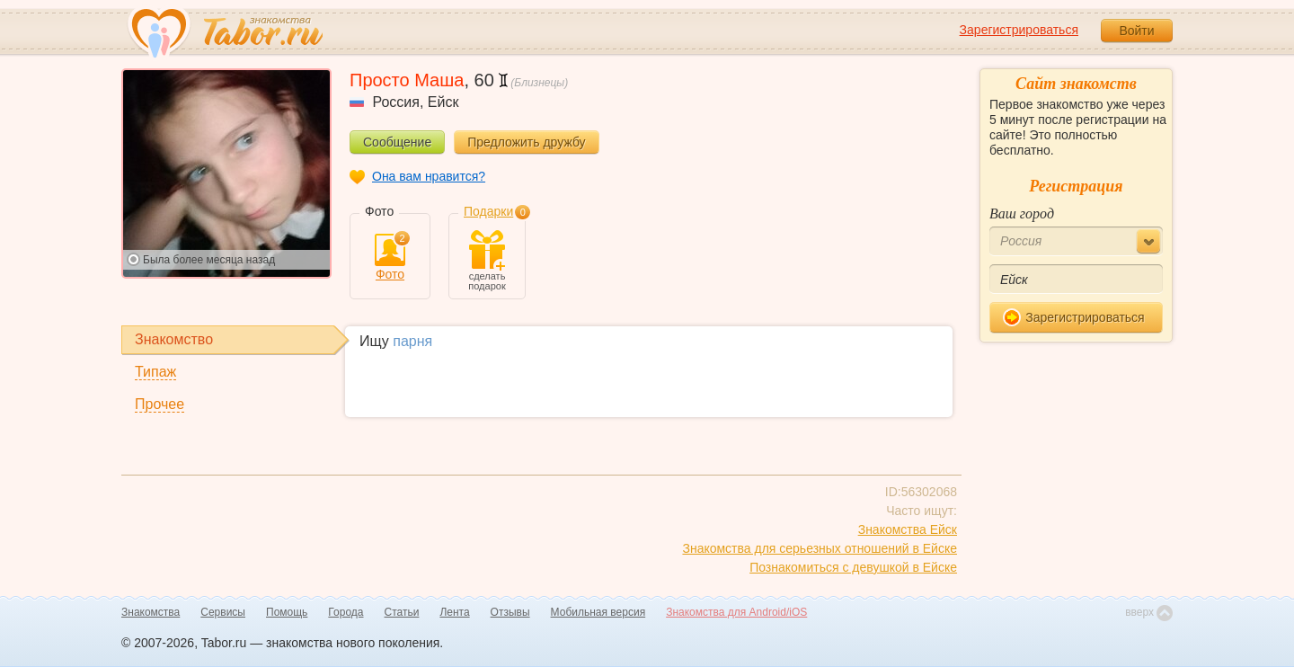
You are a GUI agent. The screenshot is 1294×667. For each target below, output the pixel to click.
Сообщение (397, 142)
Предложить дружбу (526, 142)
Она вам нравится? (428, 176)
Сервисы (222, 612)
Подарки (488, 211)
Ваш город (1021, 213)
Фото (390, 257)
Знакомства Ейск (907, 529)
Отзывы (510, 612)
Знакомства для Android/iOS (736, 612)
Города (345, 612)
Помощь (286, 612)
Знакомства (150, 612)
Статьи (402, 612)
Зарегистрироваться (1019, 29)
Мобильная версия (598, 612)
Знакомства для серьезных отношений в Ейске (819, 548)
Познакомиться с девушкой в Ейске (853, 567)
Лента (454, 612)
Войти (1136, 30)
